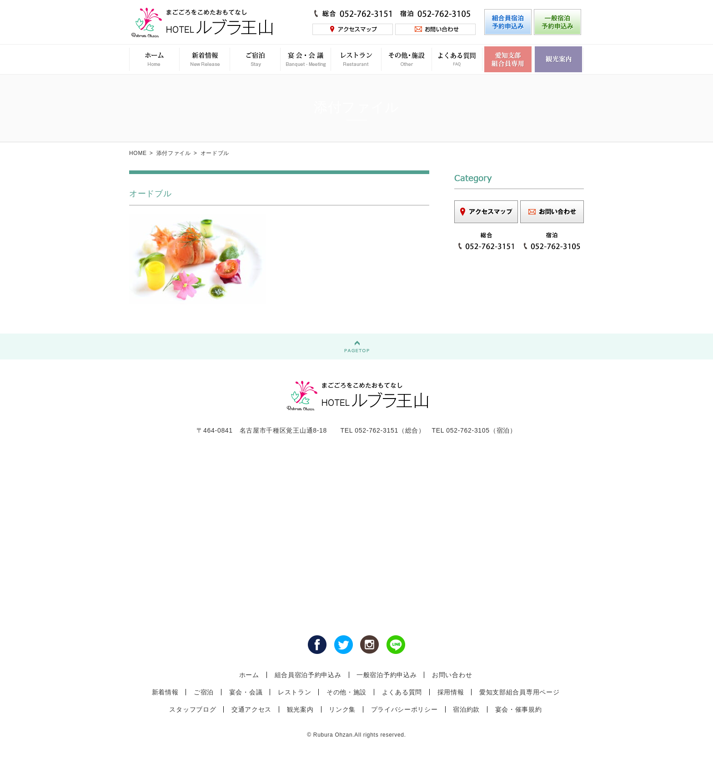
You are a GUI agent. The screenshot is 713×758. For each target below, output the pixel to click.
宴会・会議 (246, 692)
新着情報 (165, 692)
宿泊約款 (466, 709)
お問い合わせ (452, 674)
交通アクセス (251, 709)
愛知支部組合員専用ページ (519, 692)
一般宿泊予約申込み (386, 674)
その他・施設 (346, 692)
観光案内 (300, 709)
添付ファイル (173, 153)
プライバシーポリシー (404, 709)
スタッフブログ (192, 709)
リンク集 (342, 709)
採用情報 (450, 692)
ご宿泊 (204, 692)
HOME (138, 153)
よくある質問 (402, 692)
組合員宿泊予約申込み (308, 674)
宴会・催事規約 (518, 709)
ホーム (249, 674)
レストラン (294, 692)
